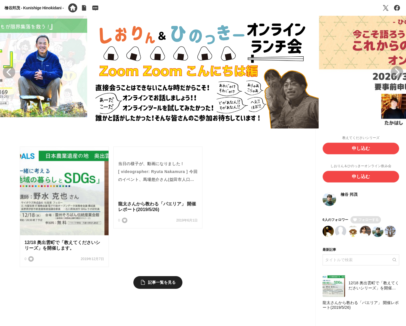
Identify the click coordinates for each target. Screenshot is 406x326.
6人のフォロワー (335, 220)
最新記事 (329, 250)
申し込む (361, 148)
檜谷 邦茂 (349, 194)
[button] (9, 72)
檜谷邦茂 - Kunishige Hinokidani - (34, 8)
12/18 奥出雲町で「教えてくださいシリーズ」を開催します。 (373, 288)
